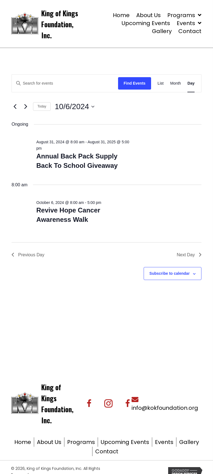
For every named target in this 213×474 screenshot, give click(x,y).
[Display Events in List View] (161, 83)
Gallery (189, 442)
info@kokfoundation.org (165, 408)
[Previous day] (15, 106)
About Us (49, 442)
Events (164, 442)
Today (41, 106)
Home (22, 442)
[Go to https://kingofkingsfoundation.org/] (68, 24)
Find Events (134, 83)
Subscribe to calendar (169, 273)
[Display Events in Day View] (191, 83)
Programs (81, 442)
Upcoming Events (125, 442)
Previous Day (28, 254)
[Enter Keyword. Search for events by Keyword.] (65, 83)
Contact (106, 451)
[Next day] (25, 106)
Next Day (189, 254)
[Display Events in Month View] (175, 83)
